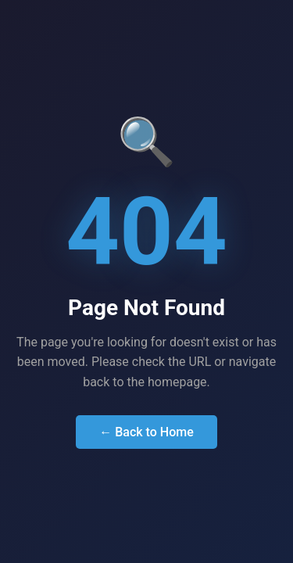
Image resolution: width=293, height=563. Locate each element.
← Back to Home (146, 432)
